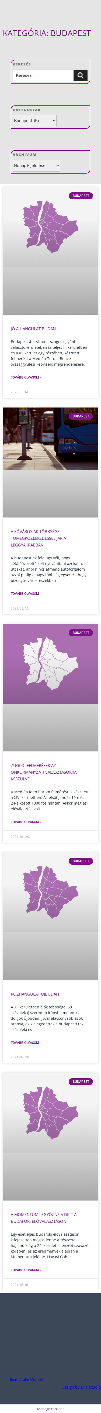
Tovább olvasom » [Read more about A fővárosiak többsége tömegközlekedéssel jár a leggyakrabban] (26, 594)
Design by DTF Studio (81, 1387)
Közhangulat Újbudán (35, 994)
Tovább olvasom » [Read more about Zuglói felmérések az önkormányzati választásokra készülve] (26, 822)
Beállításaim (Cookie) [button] (26, 1379)
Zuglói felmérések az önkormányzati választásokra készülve (43, 772)
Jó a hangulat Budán (33, 328)
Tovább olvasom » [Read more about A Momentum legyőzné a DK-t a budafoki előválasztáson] (26, 1270)
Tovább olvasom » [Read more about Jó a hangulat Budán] (26, 377)
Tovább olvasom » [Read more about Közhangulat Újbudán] (26, 1043)
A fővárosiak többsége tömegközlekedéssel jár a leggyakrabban (38, 538)
